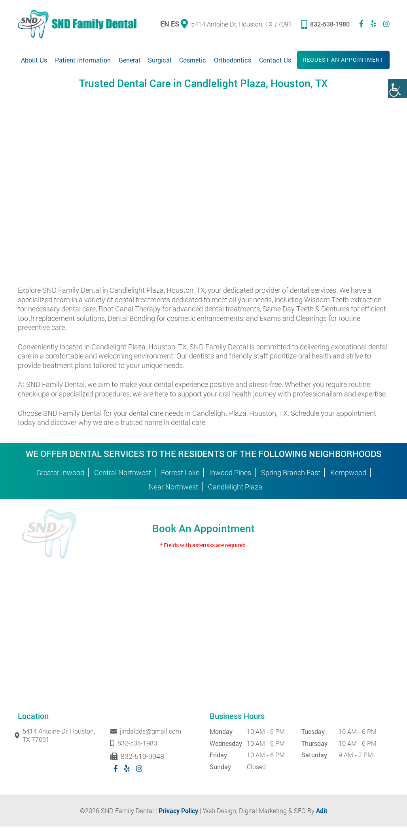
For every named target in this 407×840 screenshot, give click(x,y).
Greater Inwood (60, 486)
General (129, 61)
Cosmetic (192, 61)
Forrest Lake (180, 486)
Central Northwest (122, 486)
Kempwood (348, 486)
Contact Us (275, 61)
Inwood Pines (230, 486)
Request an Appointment (343, 60)
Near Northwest (173, 500)
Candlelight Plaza (235, 500)
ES (175, 24)
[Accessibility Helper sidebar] (397, 88)
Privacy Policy (178, 824)
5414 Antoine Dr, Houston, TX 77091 (236, 24)
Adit (321, 824)
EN (164, 24)
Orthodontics (232, 61)
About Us (34, 61)
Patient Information (83, 61)
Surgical (159, 61)
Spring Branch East (290, 486)
